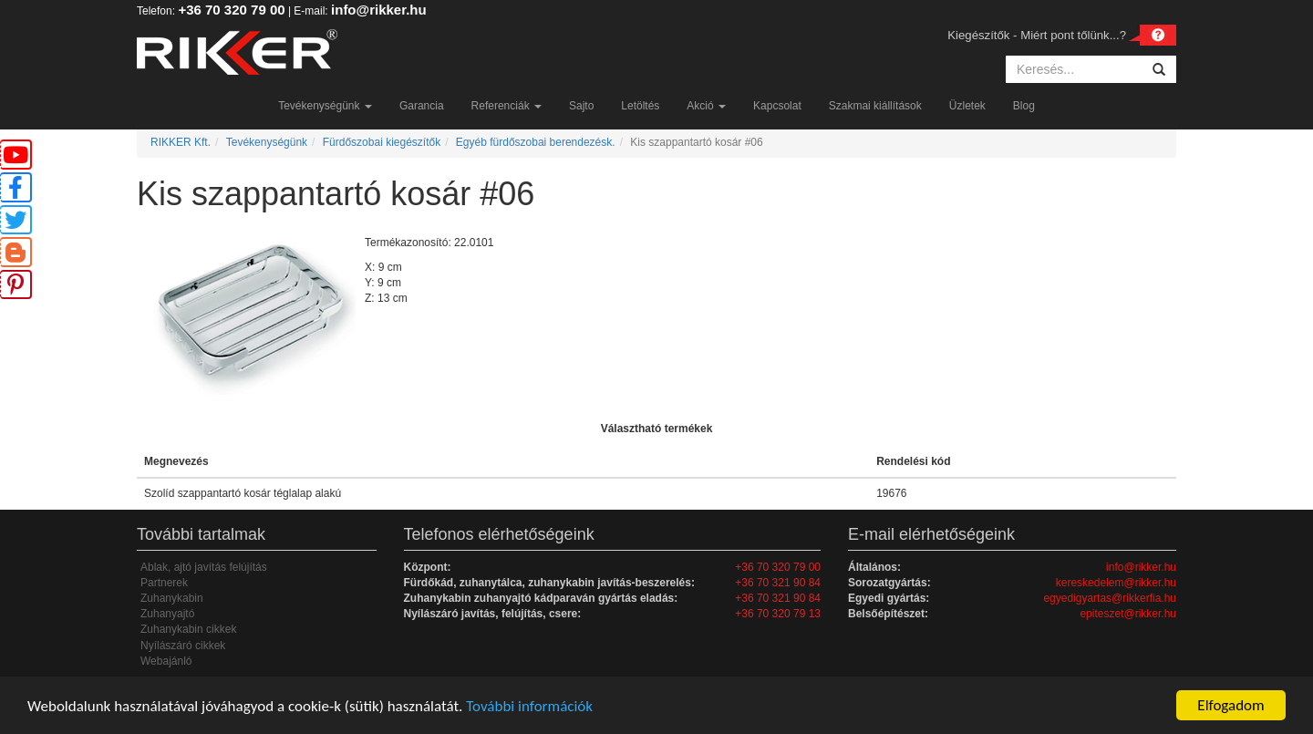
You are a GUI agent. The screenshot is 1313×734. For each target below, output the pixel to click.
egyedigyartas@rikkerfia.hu (1109, 598)
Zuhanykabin (171, 598)
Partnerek (164, 582)
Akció (706, 105)
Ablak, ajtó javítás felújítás (203, 567)
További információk (529, 706)
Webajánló (165, 661)
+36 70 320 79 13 (778, 613)
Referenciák (506, 105)
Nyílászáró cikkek (182, 645)
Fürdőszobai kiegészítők (381, 142)
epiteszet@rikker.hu (1128, 613)
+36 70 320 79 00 (231, 9)
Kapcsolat (777, 105)
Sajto (581, 105)
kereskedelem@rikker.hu (1116, 582)
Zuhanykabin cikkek (188, 629)
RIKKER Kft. (180, 142)
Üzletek (967, 105)
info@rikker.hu (379, 9)
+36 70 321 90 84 (778, 582)
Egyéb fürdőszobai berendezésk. (535, 142)
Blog (1024, 105)
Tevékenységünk (325, 105)
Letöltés (640, 105)
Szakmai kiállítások (875, 105)
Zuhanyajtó (167, 613)
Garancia (421, 105)
